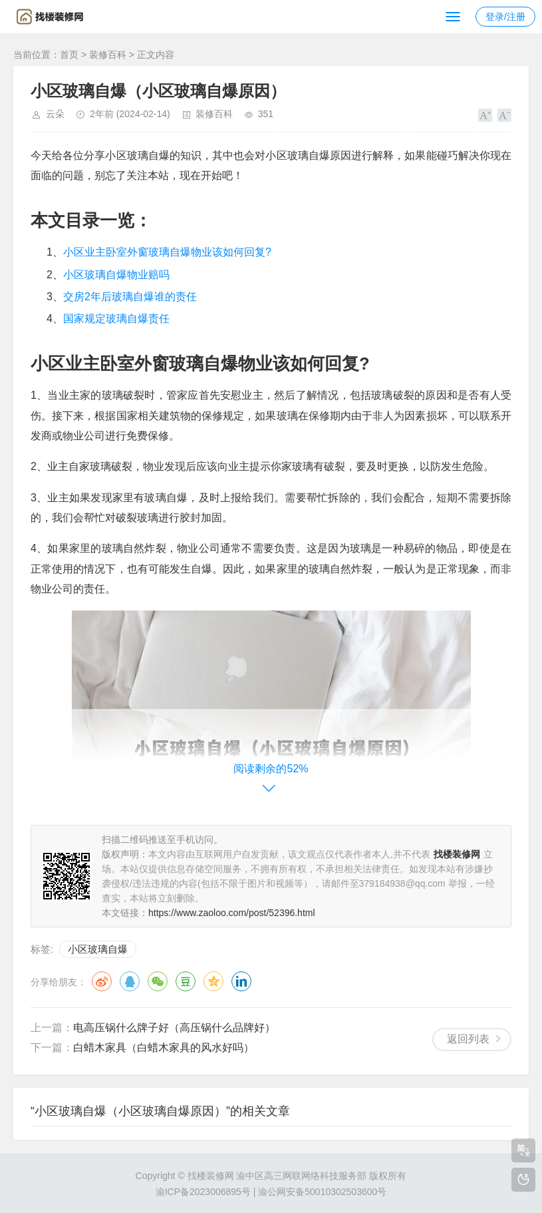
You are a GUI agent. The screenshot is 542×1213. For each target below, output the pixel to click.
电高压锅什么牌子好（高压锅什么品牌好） (174, 1027)
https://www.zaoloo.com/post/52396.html (231, 912)
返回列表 (468, 1039)
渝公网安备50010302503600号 (322, 1191)
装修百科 (107, 54)
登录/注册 (505, 16)
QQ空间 (213, 981)
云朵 (55, 114)
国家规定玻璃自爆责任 (116, 318)
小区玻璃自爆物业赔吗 (116, 274)
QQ (130, 981)
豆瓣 (186, 981)
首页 (69, 54)
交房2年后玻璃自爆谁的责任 (130, 296)
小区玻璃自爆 (98, 949)
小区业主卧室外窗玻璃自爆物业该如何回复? (167, 252)
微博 (102, 981)
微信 (158, 981)
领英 (241, 981)
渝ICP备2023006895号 (203, 1191)
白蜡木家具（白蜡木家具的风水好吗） (163, 1047)
